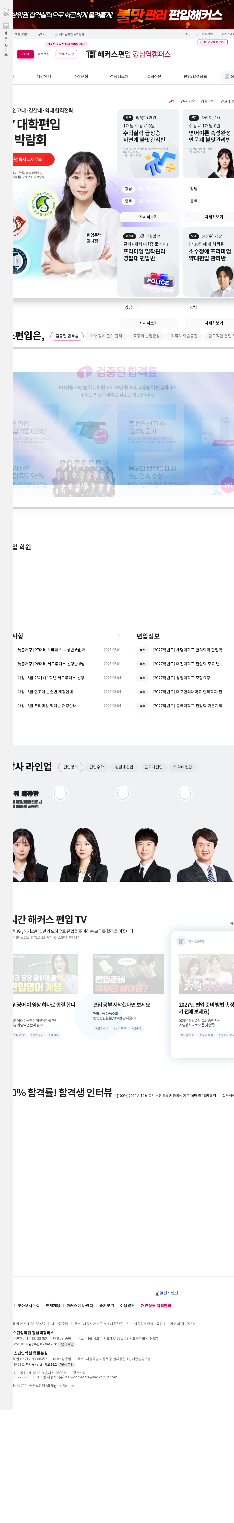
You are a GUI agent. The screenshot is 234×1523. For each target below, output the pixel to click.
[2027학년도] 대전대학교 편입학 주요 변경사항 (189, 502)
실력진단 (154, 76)
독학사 (41, 34)
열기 (6, 42)
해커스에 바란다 (80, 1144)
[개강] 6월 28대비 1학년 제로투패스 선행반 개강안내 (53, 516)
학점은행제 (22, 34)
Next (15, 261)
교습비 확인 (66, 1182)
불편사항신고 (171, 1131)
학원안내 (7, 76)
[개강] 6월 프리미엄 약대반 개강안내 (46, 544)
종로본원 (43, 54)
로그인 (189, 34)
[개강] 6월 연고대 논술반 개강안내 (44, 530)
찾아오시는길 (29, 1144)
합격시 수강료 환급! (66, 44)
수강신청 (80, 76)
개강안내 (44, 76)
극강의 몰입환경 (146, 336)
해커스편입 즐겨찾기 (71, 34)
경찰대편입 (124, 605)
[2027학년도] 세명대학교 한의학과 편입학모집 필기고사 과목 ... (189, 488)
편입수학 (96, 605)
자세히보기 (148, 217)
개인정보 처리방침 (156, 1144)
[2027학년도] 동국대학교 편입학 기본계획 (187, 544)
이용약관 (127, 1144)
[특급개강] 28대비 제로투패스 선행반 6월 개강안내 (53, 502)
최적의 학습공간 (184, 336)
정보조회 (79, 1211)
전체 (172, 102)
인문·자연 (188, 102)
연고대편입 (153, 605)
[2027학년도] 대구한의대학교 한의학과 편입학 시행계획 (189, 530)
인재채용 (53, 1144)
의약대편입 (183, 605)
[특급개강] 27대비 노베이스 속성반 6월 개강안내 (53, 488)
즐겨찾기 (106, 1144)
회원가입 (207, 34)
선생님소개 (119, 76)
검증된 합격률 (67, 336)
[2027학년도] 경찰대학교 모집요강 (181, 516)
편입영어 (70, 605)
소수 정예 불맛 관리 (106, 336)
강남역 (25, 54)
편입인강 (65, 54)
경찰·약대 (208, 102)
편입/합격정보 (195, 76)
